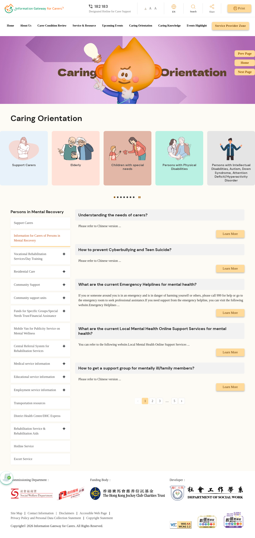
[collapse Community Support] (64, 285)
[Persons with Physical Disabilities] (179, 158)
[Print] (239, 8)
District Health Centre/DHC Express (37, 416)
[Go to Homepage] (34, 8)
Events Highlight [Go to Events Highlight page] (197, 25)
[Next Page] (181, 401)
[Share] (212, 9)
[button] (114, 197)
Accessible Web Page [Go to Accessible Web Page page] (93, 513)
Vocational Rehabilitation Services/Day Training (30, 256)
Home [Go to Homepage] (10, 25)
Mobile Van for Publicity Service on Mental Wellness (37, 331)
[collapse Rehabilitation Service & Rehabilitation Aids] (64, 429)
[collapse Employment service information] (64, 390)
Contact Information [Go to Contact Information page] (41, 513)
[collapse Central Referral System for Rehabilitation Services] (64, 346)
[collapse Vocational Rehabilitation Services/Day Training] (64, 254)
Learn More (230, 233)
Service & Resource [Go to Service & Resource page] (84, 25)
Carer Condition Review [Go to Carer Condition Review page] (52, 25)
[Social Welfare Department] (32, 493)
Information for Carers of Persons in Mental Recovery (37, 238)
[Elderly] (76, 158)
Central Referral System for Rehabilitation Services (31, 348)
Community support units (30, 298)
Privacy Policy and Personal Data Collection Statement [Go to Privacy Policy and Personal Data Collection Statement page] (46, 518)
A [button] (145, 8)
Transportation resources (29, 403)
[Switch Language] (173, 8)
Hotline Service (24, 446)
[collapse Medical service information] (64, 364)
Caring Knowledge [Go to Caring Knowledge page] (169, 25)
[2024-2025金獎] (207, 521)
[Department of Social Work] (207, 493)
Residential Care (24, 271)
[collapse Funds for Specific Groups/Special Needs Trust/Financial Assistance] (64, 311)
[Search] (193, 8)
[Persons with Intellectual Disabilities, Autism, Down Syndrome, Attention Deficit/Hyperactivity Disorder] (231, 158)
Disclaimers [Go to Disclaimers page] (66, 513)
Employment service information (35, 390)
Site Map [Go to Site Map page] (16, 513)
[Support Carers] (24, 158)
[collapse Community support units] (64, 298)
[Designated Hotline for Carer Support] (110, 6)
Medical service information (32, 363)
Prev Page (245, 53)
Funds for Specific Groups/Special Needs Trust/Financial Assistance (36, 313)
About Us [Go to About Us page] (25, 25)
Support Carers (23, 223)
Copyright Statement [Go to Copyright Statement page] (99, 518)
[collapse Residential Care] (64, 271)
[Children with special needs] (127, 158)
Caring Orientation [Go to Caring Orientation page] (140, 25)
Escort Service (23, 459)
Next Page (245, 72)
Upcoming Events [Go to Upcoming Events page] (112, 25)
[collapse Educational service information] (64, 377)
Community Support (27, 284)
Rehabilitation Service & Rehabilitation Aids (29, 431)
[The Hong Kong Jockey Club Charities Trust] (127, 493)
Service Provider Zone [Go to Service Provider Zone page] (230, 25)
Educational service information (34, 376)
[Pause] (139, 197)
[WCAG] (180, 524)
